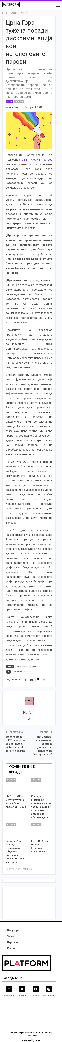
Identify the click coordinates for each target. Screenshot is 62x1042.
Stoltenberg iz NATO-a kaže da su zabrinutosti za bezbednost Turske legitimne (15, 743)
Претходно (13, 869)
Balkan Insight (22, 666)
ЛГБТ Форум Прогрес (37, 159)
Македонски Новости (22, 672)
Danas (34, 666)
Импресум (13, 930)
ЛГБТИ (9, 102)
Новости (19, 102)
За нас (10, 936)
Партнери (12, 942)
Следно (27, 869)
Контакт (12, 948)
